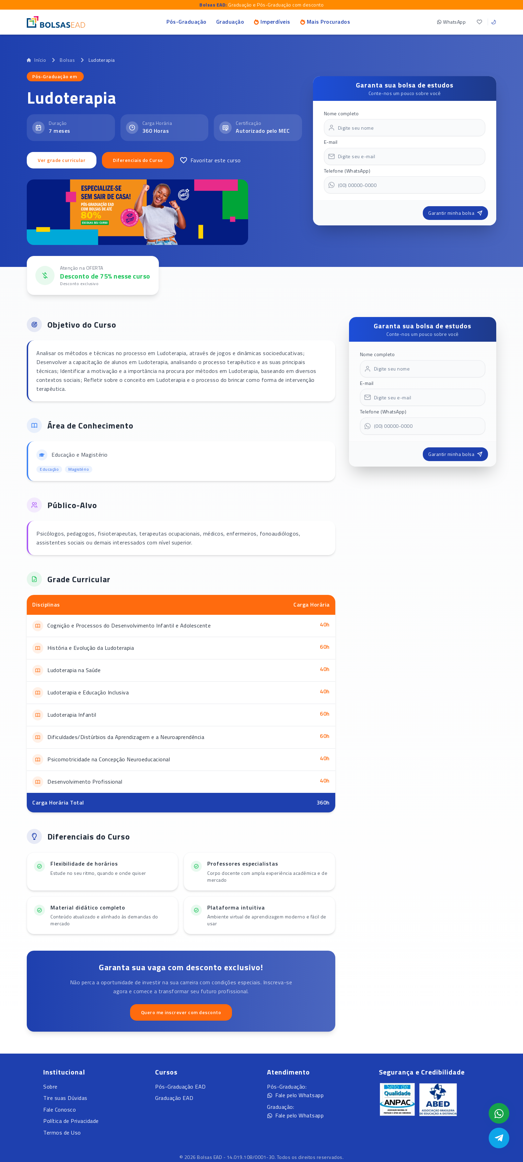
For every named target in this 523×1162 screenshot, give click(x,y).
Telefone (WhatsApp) (347, 170)
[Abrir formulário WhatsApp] (499, 1113)
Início (36, 60)
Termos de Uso (62, 1132)
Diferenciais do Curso (138, 160)
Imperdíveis (272, 21)
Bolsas (67, 60)
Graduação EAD (174, 1098)
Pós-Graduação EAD (180, 1086)
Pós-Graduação (186, 21)
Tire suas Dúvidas (65, 1098)
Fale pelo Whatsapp (295, 1095)
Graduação (230, 21)
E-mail (331, 141)
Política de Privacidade (71, 1121)
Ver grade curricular (61, 160)
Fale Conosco (59, 1109)
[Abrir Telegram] (499, 1138)
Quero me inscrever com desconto (181, 1012)
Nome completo (341, 113)
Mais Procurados (325, 21)
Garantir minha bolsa (455, 212)
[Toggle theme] (493, 22)
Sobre (50, 1086)
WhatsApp (451, 21)
